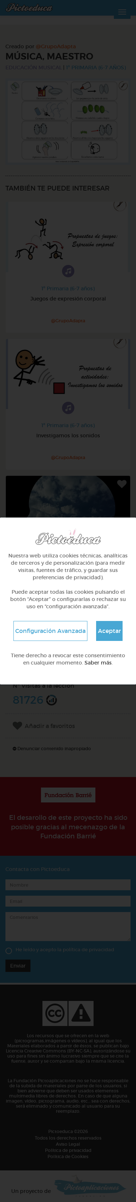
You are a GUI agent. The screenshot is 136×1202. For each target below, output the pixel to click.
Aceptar (109, 630)
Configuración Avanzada (50, 630)
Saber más (98, 662)
